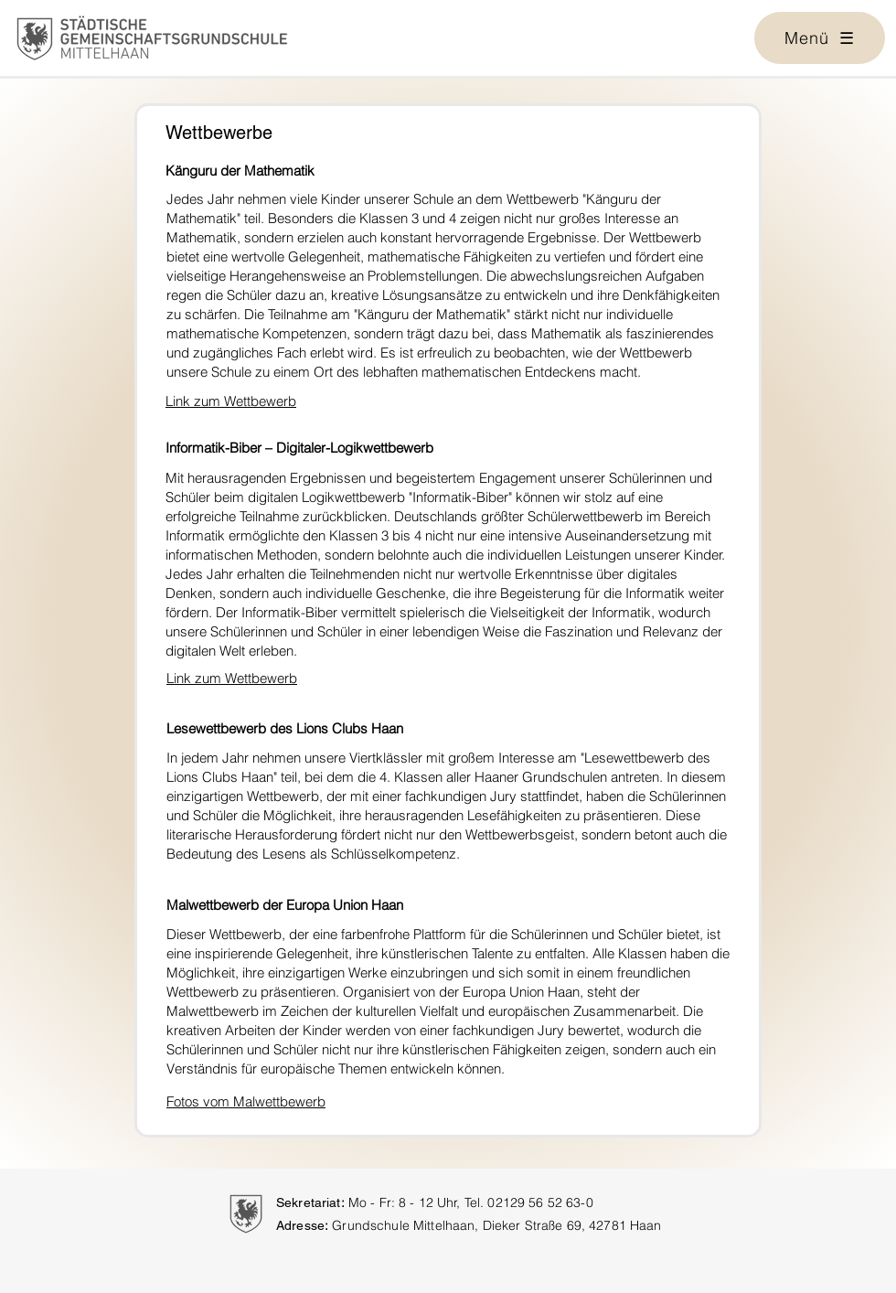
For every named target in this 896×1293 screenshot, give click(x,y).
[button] (819, 38)
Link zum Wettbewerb (230, 401)
